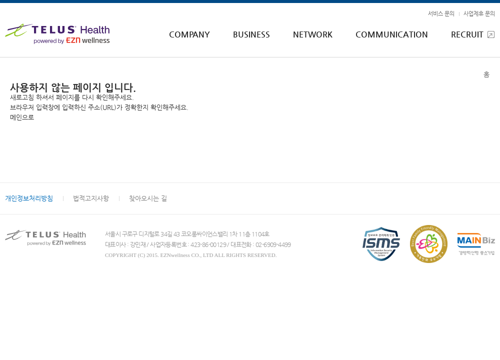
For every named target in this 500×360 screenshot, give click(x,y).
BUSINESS (251, 34)
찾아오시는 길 (148, 198)
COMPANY (189, 34)
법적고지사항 (91, 198)
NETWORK (312, 34)
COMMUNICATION (392, 34)
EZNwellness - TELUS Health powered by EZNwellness (60, 34)
